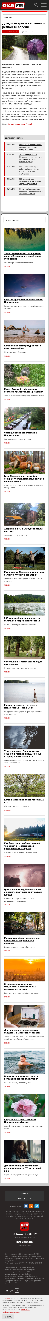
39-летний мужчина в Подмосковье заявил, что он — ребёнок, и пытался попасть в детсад (30, 158)
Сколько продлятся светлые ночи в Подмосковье (23, 301)
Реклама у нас (24, 1198)
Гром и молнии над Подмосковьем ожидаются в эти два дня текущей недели (23, 892)
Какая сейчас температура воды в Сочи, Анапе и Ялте (22, 347)
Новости (24, 1193)
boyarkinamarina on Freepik (20, 124)
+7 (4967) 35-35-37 (24, 1234)
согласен (7, 1298)
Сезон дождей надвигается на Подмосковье (20, 434)
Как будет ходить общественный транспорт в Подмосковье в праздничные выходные (22, 846)
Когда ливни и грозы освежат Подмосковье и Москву (20, 1121)
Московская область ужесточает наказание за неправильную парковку (22, 941)
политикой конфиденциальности (16, 1310)
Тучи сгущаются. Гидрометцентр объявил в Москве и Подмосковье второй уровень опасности (22, 754)
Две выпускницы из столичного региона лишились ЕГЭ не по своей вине (22, 1168)
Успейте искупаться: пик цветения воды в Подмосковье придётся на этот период (22, 256)
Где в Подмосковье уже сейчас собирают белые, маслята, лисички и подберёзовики (29, 170)
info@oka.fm (24, 1241)
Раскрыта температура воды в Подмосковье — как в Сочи (20, 706)
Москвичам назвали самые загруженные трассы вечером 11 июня (30, 146)
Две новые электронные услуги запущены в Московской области (22, 1031)
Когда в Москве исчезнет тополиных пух (24, 801)
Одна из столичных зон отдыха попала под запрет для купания (21, 1077)
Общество (8, 17)
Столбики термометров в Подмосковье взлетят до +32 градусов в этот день (20, 987)
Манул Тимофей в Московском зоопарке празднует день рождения (23, 390)
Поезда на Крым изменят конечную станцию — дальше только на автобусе (31, 191)
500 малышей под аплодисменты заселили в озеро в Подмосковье (30, 181)
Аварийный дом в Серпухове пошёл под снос (23, 530)
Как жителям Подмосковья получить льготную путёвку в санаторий (24, 573)
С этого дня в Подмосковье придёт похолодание (23, 663)
